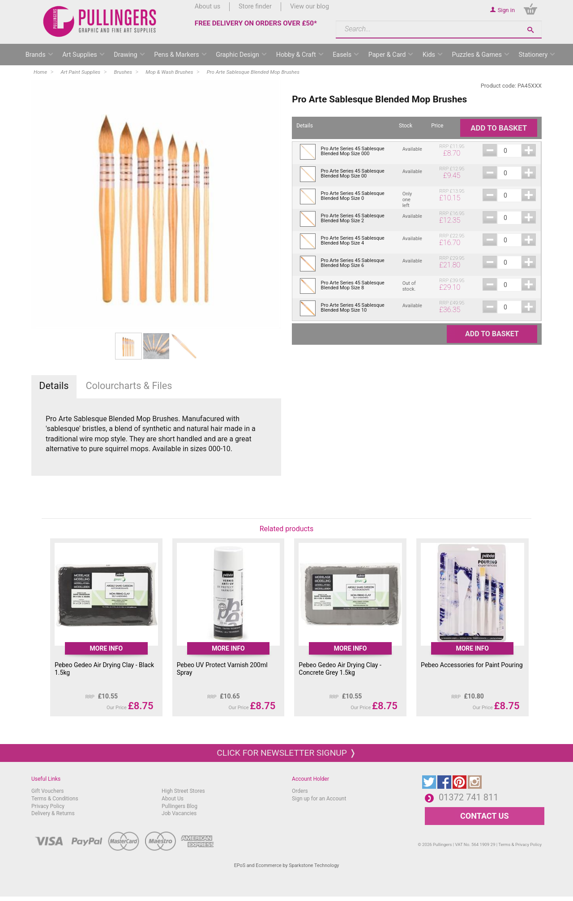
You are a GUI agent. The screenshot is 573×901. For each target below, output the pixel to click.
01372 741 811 (469, 797)
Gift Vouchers (47, 791)
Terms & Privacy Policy (520, 844)
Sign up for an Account (319, 798)
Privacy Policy (47, 806)
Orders (300, 791)
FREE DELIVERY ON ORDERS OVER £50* (256, 23)
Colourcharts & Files (129, 385)
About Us (173, 798)
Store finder (255, 6)
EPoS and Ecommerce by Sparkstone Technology (286, 865)
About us (207, 6)
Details (53, 385)
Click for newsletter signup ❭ (286, 753)
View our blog (309, 6)
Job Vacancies (179, 813)
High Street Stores (183, 791)
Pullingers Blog (179, 806)
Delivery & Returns (53, 813)
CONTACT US (484, 816)
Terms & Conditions (54, 798)
